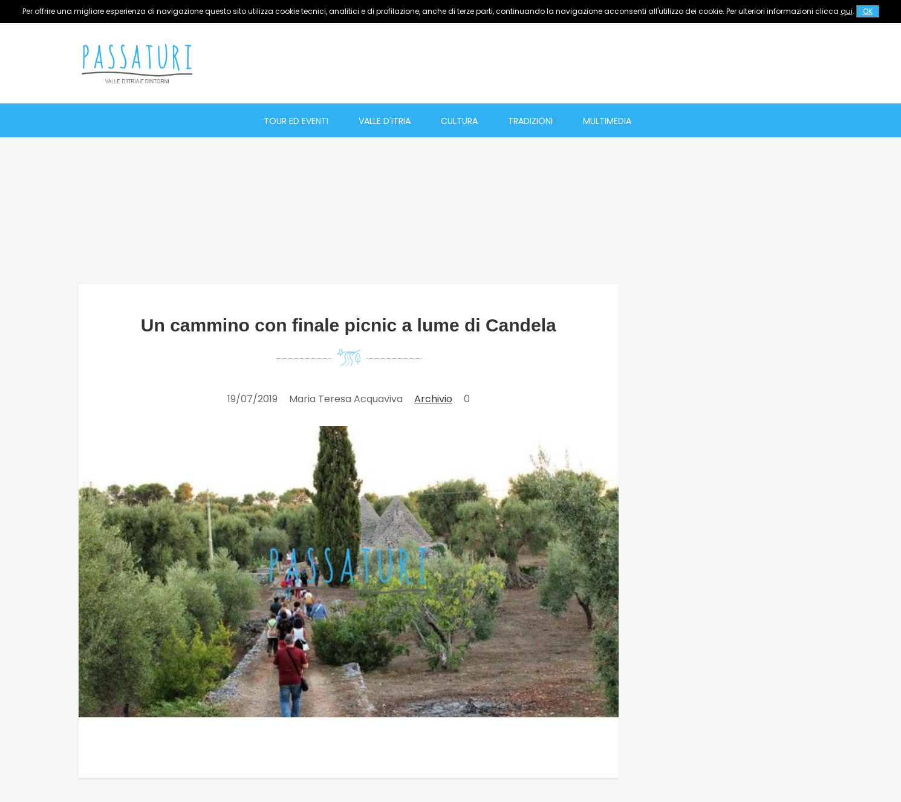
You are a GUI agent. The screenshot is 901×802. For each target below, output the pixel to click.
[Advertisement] (602, 63)
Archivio (433, 399)
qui (847, 11)
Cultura (459, 121)
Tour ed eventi (296, 121)
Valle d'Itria (385, 121)
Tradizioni (530, 121)
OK (868, 11)
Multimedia (607, 121)
